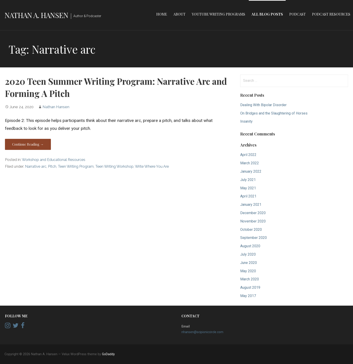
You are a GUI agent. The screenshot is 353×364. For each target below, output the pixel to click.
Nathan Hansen (56, 107)
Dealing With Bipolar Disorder (263, 105)
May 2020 (248, 271)
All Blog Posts (267, 14)
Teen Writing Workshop (114, 166)
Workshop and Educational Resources (53, 160)
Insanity (246, 121)
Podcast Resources (331, 14)
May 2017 (248, 296)
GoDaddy (108, 354)
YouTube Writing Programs (218, 14)
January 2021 (250, 204)
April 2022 (248, 155)
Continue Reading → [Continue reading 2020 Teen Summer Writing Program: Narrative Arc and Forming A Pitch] (28, 144)
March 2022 (249, 163)
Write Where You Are (152, 166)
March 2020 (249, 279)
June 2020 (248, 263)
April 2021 (248, 196)
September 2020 (253, 238)
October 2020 (251, 229)
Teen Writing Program (76, 166)
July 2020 (248, 254)
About (179, 14)
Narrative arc (35, 166)
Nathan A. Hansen (36, 15)
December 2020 (253, 213)
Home (161, 14)
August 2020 (250, 246)
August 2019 (250, 287)
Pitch (52, 166)
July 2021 (248, 180)
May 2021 (248, 188)
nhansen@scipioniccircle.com (202, 332)
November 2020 (253, 221)
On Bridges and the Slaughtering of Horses (274, 113)
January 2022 (250, 171)
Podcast (297, 14)
